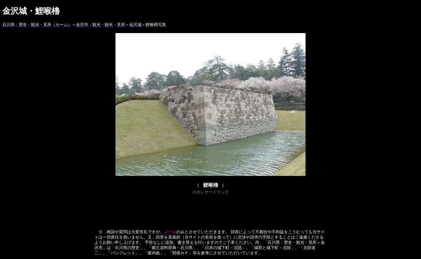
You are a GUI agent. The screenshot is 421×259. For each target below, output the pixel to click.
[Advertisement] (210, 209)
